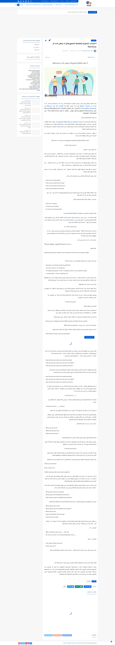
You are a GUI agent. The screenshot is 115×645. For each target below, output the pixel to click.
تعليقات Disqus (48, 635)
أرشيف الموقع (73, 1)
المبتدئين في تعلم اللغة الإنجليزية (68, 122)
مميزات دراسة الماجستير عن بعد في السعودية (76, 10)
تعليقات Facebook (67, 635)
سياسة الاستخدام (45, 1)
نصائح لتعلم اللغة (37, 4)
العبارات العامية (85, 106)
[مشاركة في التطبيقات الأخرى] (64, 586)
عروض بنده (36, 47)
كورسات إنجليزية (19, 4)
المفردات (93, 40)
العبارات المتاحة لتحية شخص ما (73, 213)
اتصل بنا (67, 1)
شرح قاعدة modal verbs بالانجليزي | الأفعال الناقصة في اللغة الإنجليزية (25, 111)
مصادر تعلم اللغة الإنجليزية (71, 4)
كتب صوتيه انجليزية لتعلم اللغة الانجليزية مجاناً (25, 132)
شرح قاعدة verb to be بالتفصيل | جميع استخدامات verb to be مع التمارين (25, 118)
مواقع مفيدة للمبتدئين (47, 4)
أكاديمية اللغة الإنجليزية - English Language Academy (74, 643)
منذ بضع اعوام (27, 100)
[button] (87, 586)
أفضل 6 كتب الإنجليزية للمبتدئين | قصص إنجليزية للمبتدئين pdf (25, 104)
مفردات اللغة (59, 4)
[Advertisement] (57, 26)
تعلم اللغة (36, 44)
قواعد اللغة (28, 4)
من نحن (61, 1)
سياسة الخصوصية (55, 1)
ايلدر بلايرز (36, 49)
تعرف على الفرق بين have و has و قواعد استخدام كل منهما (25, 126)
